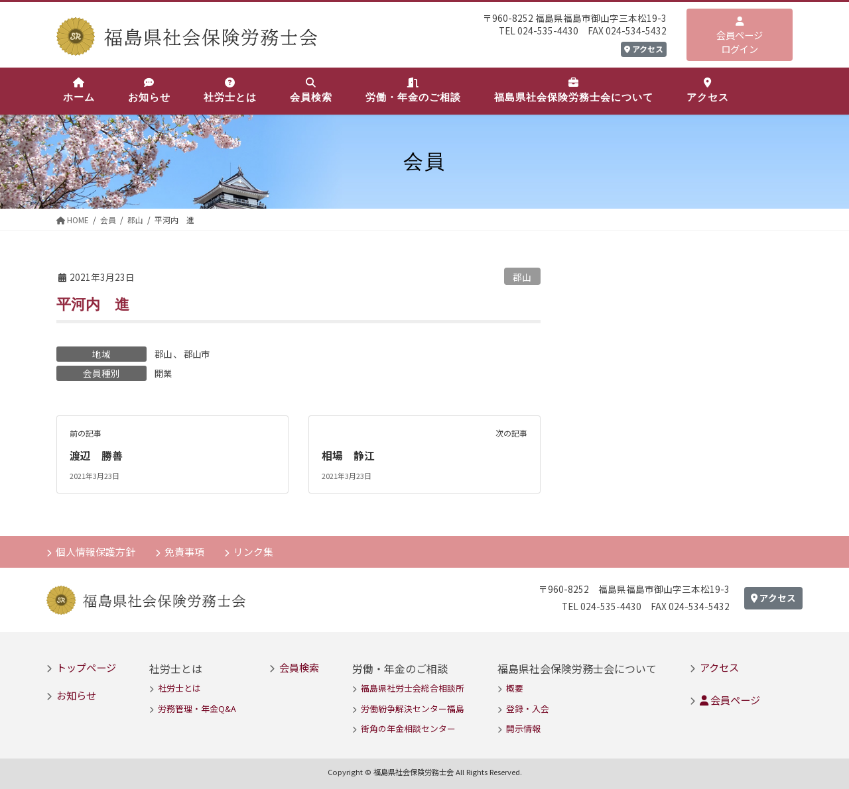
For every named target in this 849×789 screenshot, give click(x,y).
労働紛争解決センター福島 (412, 708)
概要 (514, 688)
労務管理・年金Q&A (197, 708)
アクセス (643, 48)
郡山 (522, 277)
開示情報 (523, 727)
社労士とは (179, 688)
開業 (164, 373)
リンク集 (255, 550)
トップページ (86, 666)
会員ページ (730, 699)
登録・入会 (527, 708)
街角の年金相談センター (408, 727)
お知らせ (76, 694)
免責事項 (186, 550)
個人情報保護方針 (96, 550)
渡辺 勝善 (96, 455)
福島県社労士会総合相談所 (412, 688)
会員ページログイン (739, 36)
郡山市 (199, 353)
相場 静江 (348, 455)
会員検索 (299, 666)
